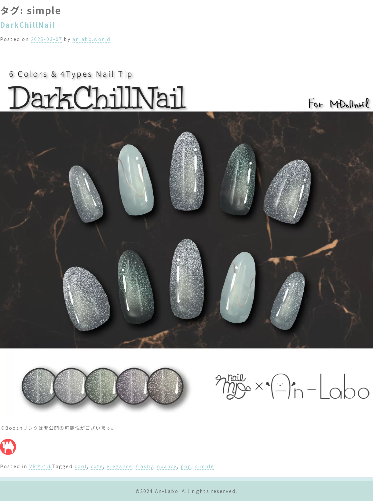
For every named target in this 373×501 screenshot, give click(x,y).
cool (81, 466)
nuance (167, 466)
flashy (144, 466)
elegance (119, 466)
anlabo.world (91, 38)
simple (205, 466)
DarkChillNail (27, 25)
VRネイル (40, 466)
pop (186, 466)
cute (97, 466)
